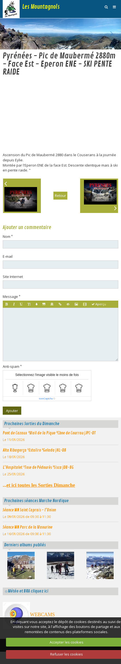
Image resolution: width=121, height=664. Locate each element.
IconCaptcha (46, 408)
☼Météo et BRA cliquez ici (26, 601)
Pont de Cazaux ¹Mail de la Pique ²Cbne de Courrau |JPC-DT (49, 442)
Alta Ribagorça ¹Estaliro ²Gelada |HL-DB (34, 460)
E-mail (8, 266)
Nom (6, 246)
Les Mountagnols (41, 6)
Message (10, 306)
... (39, 495)
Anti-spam (11, 376)
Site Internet (13, 286)
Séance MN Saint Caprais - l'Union (29, 519)
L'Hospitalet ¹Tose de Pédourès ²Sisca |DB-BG (38, 477)
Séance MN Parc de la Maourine (27, 537)
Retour (60, 205)
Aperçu (99, 314)
